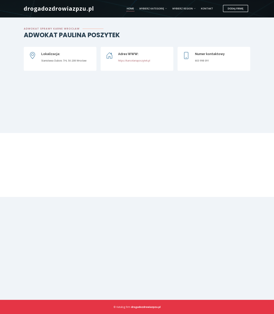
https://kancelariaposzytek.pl (134, 60)
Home (130, 8)
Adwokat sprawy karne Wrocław (52, 28)
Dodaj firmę (235, 8)
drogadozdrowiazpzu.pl (59, 8)
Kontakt (207, 8)
